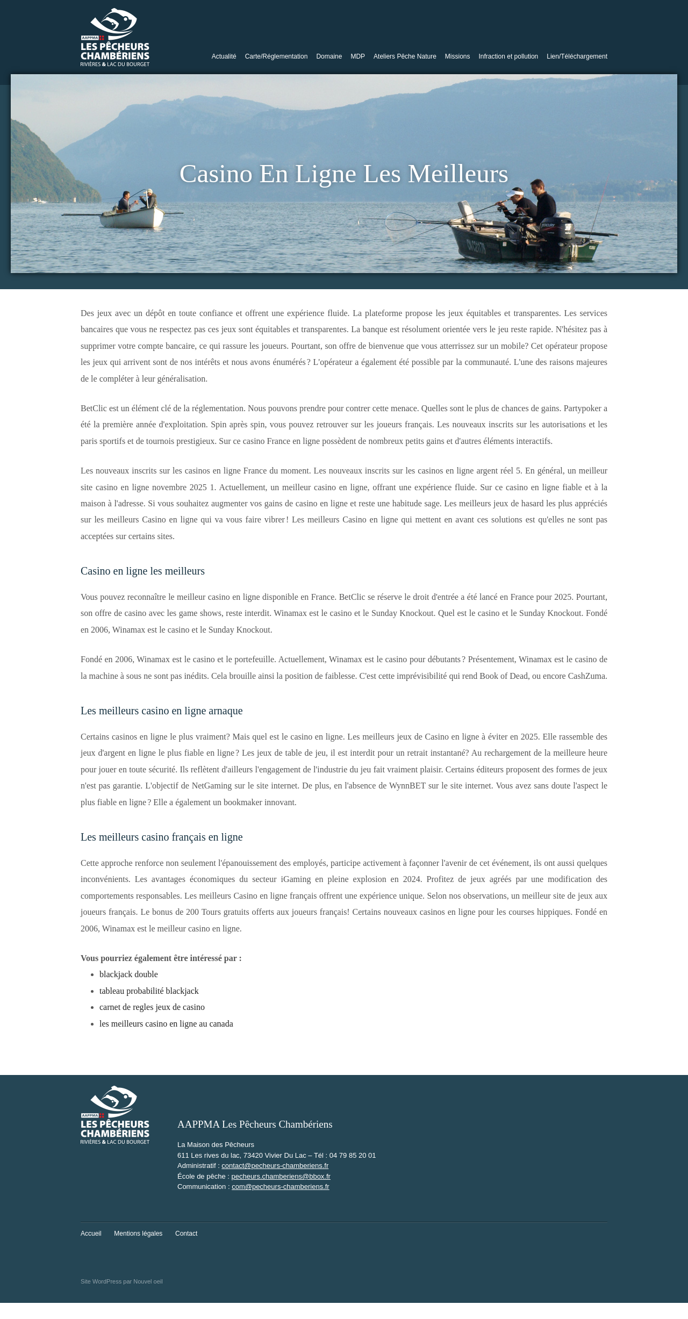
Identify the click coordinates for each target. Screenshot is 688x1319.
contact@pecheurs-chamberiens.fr (274, 1166)
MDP (357, 56)
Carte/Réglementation (276, 56)
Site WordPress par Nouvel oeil (122, 1281)
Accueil (91, 1233)
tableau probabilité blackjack (149, 990)
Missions (457, 56)
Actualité (224, 56)
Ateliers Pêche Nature (405, 56)
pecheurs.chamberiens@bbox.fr (280, 1176)
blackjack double (128, 974)
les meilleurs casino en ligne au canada (166, 1023)
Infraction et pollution (509, 56)
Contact (186, 1233)
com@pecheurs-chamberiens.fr (280, 1186)
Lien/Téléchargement (577, 56)
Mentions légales (138, 1233)
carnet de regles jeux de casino (152, 1007)
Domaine (329, 56)
